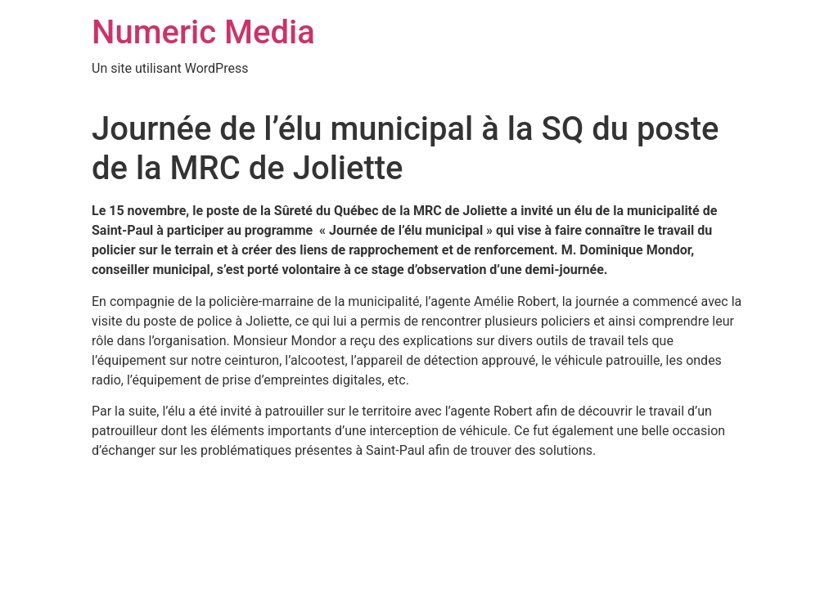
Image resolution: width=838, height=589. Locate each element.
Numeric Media (203, 32)
